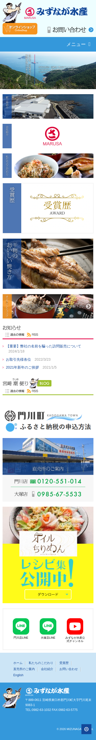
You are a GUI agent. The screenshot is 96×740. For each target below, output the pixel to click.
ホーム (18, 663)
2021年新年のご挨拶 (23, 367)
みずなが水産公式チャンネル (75, 629)
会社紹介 (47, 669)
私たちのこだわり (41, 663)
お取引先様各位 (19, 359)
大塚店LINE (48, 627)
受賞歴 (64, 663)
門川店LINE (21, 627)
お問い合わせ (68, 669)
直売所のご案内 (24, 669)
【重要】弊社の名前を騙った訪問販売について (43, 346)
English (18, 675)
